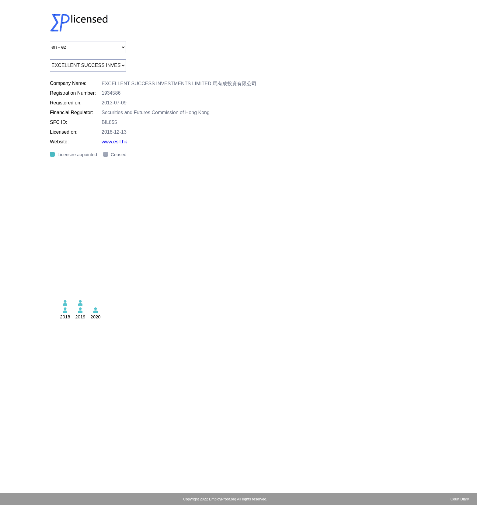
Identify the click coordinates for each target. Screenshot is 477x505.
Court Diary (460, 499)
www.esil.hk (114, 141)
